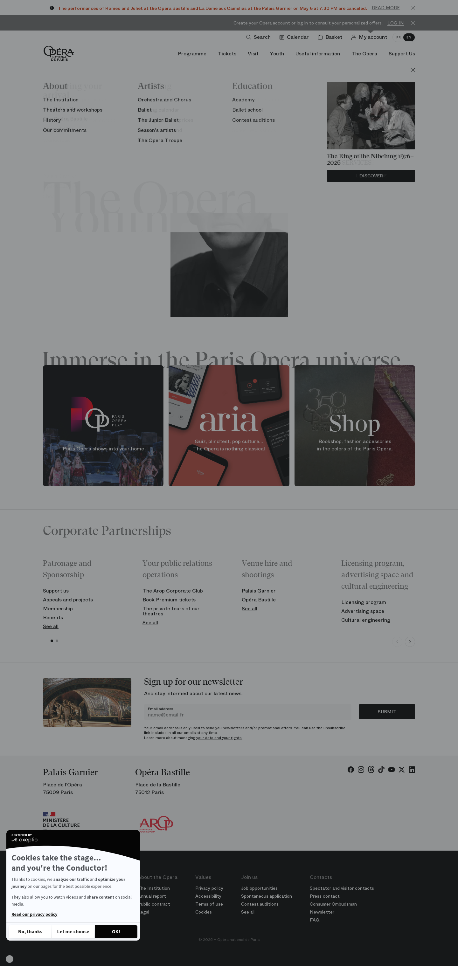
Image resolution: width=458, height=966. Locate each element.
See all (51, 626)
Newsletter (322, 912)
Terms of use (209, 904)
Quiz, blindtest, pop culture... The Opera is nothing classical (229, 445)
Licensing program (363, 602)
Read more (386, 7)
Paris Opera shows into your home (103, 448)
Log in (395, 23)
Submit (387, 712)
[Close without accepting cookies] (30, 931)
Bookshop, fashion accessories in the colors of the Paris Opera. (355, 445)
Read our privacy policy (34, 914)
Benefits (53, 617)
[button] (9, 959)
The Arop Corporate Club (172, 590)
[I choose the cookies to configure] (73, 931)
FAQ (315, 920)
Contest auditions (260, 904)
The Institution (154, 888)
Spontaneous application (266, 896)
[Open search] (259, 37)
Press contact (325, 896)
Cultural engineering (365, 620)
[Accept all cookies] (116, 931)
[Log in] (370, 37)
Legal (143, 912)
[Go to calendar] (295, 37)
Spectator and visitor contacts (342, 888)
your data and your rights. (219, 738)
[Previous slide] (397, 642)
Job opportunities (259, 888)
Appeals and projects (68, 599)
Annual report (152, 896)
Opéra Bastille (259, 599)
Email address (160, 708)
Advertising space (362, 611)
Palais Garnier (259, 590)
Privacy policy (209, 888)
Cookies (203, 912)
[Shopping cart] (331, 37)
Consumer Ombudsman (333, 904)
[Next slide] (410, 642)
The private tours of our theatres (171, 611)
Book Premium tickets (169, 599)
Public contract (154, 904)
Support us (56, 590)
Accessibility (208, 896)
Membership (58, 608)
